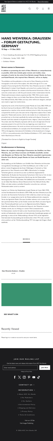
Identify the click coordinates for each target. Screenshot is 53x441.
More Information (43, 1)
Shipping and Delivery (27, 408)
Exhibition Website (9, 61)
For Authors (27, 401)
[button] (37, 8)
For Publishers (27, 397)
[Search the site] (29, 8)
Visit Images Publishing (26, 423)
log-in (7, 337)
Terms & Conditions (27, 415)
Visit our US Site (29, 420)
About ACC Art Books (27, 394)
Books (26, 239)
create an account (16, 337)
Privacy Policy (27, 411)
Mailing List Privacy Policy (26, 371)
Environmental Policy (27, 404)
